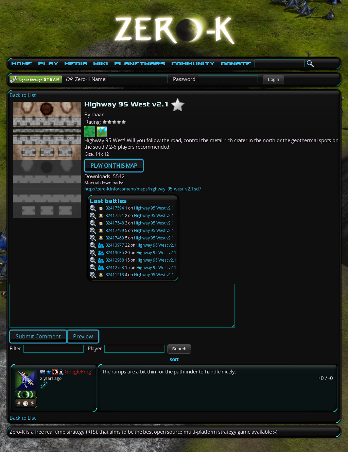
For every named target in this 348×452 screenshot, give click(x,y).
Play (48, 64)
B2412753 (107, 267)
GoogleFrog (78, 379)
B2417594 (107, 208)
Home (21, 64)
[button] (273, 79)
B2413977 (107, 245)
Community (193, 64)
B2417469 (107, 238)
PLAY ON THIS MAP (113, 165)
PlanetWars (139, 64)
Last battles (108, 200)
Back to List (23, 95)
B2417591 (107, 215)
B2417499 (107, 230)
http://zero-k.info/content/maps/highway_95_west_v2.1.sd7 (142, 189)
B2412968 (107, 260)
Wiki (100, 64)
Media (75, 64)
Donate (236, 64)
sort (174, 367)
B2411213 (107, 275)
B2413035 (107, 252)
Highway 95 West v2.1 (154, 208)
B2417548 (107, 223)
